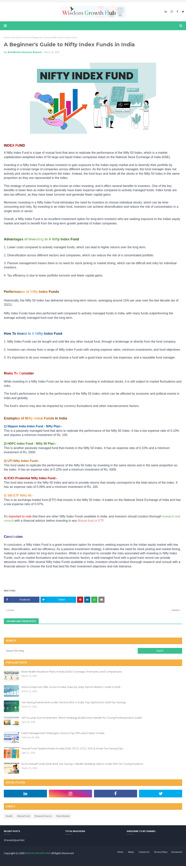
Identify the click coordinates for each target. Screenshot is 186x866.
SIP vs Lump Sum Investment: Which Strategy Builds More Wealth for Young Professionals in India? (81, 717)
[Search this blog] (71, 651)
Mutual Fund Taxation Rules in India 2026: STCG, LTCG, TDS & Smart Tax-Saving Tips (72, 748)
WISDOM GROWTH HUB (38, 853)
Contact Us (144, 851)
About (131, 851)
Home (7, 37)
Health (9, 816)
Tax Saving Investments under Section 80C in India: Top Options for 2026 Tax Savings (73, 702)
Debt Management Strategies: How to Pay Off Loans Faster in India (62, 733)
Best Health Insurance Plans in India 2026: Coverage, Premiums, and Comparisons (71, 671)
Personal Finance (20, 37)
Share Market (62, 816)
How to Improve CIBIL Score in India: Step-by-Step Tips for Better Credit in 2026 (70, 686)
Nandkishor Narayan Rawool (25, 52)
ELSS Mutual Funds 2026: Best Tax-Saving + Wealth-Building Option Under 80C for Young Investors (82, 763)
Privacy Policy (161, 851)
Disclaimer (176, 851)
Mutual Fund (23, 816)
